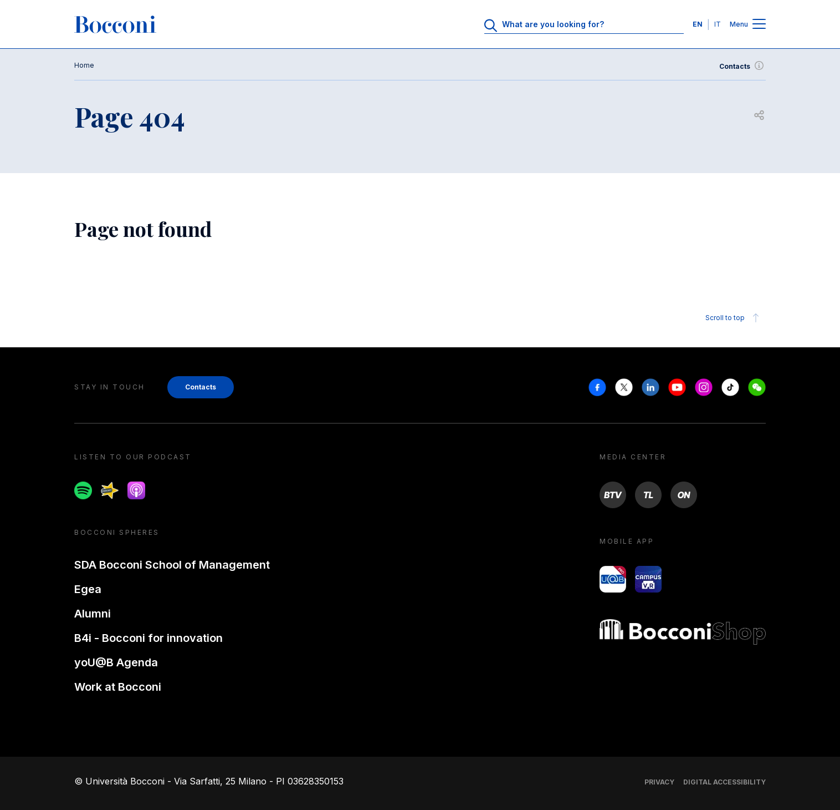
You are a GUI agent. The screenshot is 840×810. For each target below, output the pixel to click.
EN (698, 24)
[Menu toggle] (759, 25)
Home (84, 65)
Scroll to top (733, 318)
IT (717, 24)
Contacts (742, 66)
